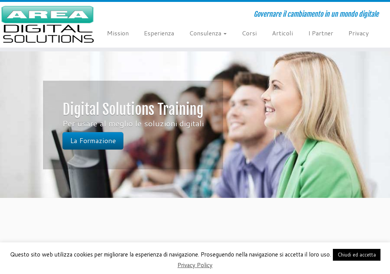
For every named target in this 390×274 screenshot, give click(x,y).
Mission (118, 33)
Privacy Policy (195, 265)
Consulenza (208, 33)
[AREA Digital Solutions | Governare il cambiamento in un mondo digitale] (45, 25)
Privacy (358, 33)
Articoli (282, 33)
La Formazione (93, 140)
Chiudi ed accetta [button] (356, 254)
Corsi (249, 33)
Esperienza (159, 33)
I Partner (320, 33)
